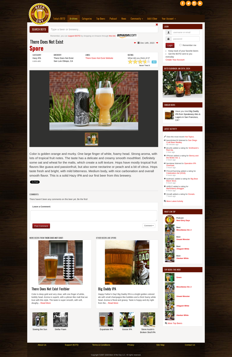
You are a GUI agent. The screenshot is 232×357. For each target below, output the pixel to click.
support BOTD (74, 36)
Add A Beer (152, 18)
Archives (75, 18)
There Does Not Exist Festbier (51, 288)
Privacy (130, 345)
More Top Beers (175, 323)
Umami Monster (183, 239)
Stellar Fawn (60, 329)
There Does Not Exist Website (99, 58)
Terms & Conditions (101, 345)
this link (112, 36)
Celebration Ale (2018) (175, 173)
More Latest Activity (174, 201)
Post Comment (41, 226)
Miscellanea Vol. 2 (183, 230)
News (123, 18)
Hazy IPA (37, 58)
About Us (42, 345)
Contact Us (190, 345)
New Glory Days (183, 220)
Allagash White (182, 249)
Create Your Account (175, 60)
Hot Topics (189, 137)
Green (179, 277)
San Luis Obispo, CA (63, 61)
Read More (45, 303)
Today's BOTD (59, 18)
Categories (87, 18)
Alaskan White (182, 258)
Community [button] (137, 18)
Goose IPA (127, 329)
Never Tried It (144, 65)
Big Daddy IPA (107, 288)
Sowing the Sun (40, 329)
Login (170, 45)
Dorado (191, 194)
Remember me (189, 45)
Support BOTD (71, 345)
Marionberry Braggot (175, 188)
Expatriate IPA (106, 329)
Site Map (160, 345)
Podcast (113, 18)
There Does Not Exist (46, 41)
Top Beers (100, 18)
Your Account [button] (169, 18)
